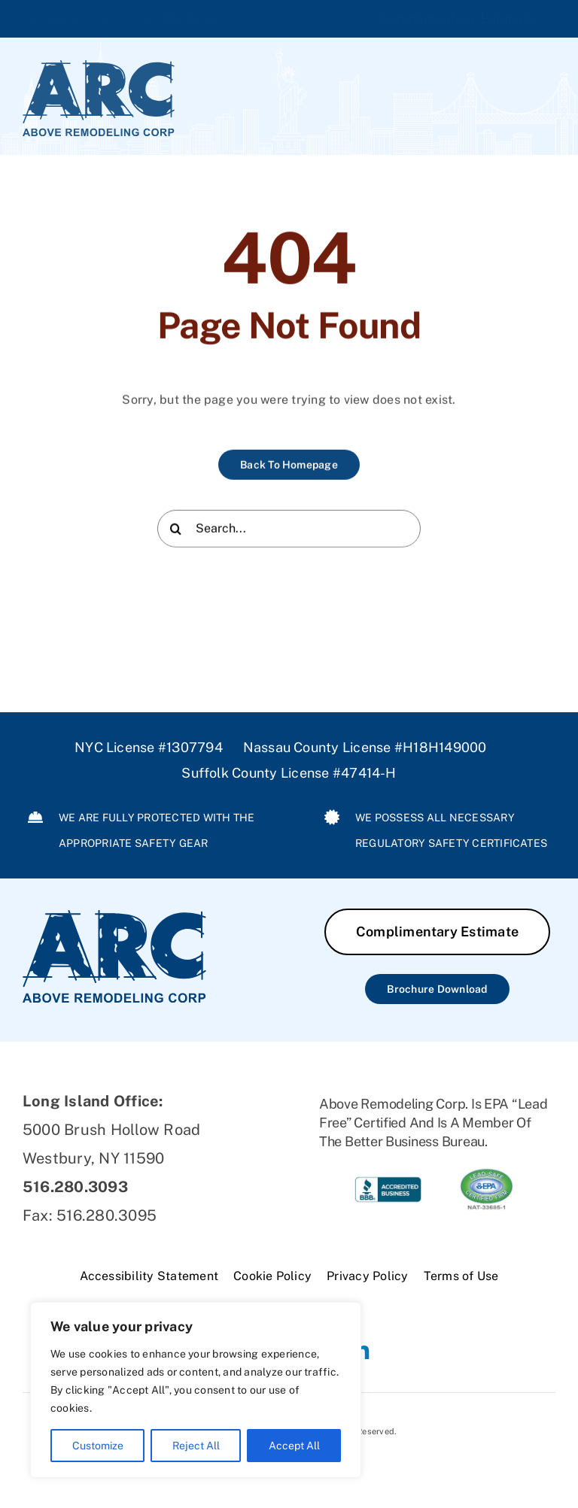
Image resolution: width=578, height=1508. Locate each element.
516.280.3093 (178, 18)
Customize (97, 1446)
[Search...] (289, 530)
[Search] (176, 530)
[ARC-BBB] (388, 1172)
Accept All (294, 1446)
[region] (195, 1390)
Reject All (196, 1446)
